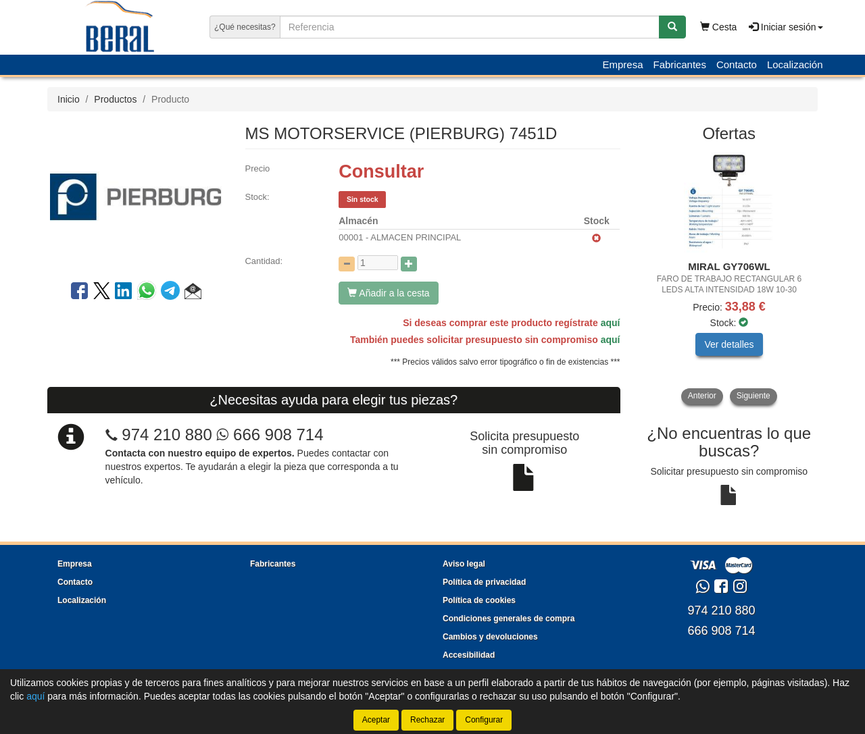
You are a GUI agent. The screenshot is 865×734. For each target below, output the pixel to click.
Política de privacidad (484, 582)
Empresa (622, 64)
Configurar (484, 720)
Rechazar (427, 720)
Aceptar (376, 720)
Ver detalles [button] (728, 344)
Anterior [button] (702, 395)
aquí (610, 322)
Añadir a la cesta (388, 293)
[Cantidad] (377, 262)
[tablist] (729, 278)
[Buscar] (672, 27)
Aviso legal (464, 564)
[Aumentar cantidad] (409, 264)
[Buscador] (470, 27)
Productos (115, 99)
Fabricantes (679, 64)
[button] (192, 293)
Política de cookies (479, 600)
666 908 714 (269, 434)
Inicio (68, 99)
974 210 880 (167, 434)
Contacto (736, 64)
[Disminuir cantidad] (347, 264)
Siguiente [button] (753, 395)
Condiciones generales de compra (508, 618)
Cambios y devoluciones (490, 636)
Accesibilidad (469, 655)
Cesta (718, 27)
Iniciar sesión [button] (786, 27)
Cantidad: (263, 261)
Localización (795, 64)
